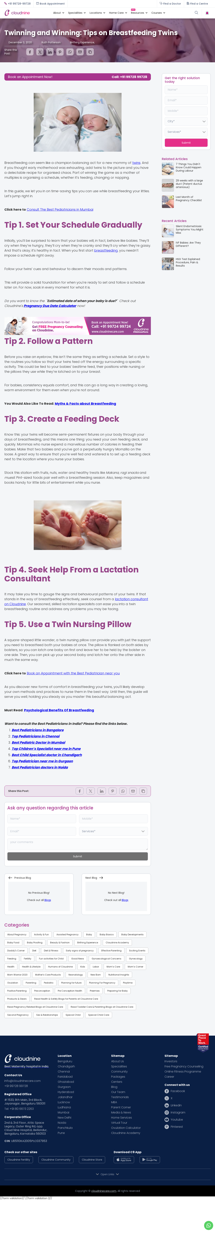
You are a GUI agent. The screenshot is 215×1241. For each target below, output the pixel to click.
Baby (89, 934)
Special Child (73, 1014)
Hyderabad (66, 1092)
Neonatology (76, 974)
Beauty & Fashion (60, 942)
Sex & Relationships (47, 1014)
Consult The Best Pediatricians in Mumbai (60, 209)
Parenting (31, 982)
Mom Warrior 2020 (17, 974)
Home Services (121, 1117)
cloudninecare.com (103, 1191)
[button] (57, 12)
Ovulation (12, 982)
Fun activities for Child (51, 958)
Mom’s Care (113, 966)
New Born (96, 974)
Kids (82, 966)
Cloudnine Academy (117, 942)
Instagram (178, 1112)
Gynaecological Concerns (106, 958)
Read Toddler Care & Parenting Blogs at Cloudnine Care (102, 1006)
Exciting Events (137, 950)
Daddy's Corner (16, 950)
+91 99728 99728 (16, 1086)
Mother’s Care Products (48, 974)
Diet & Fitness (51, 950)
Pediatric (49, 982)
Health (10, 966)
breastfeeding (106, 250)
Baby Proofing (34, 942)
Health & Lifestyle (31, 966)
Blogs (47, 900)
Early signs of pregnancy (80, 950)
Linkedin (176, 1105)
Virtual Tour (119, 1122)
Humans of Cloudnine (60, 966)
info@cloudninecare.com (22, 1081)
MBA (114, 1102)
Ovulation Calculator (126, 1128)
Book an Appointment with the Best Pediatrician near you (73, 673)
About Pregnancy (16, 934)
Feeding (11, 958)
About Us (117, 1061)
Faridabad (65, 1076)
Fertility (27, 958)
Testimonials (120, 1097)
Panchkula (65, 1128)
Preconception (42, 990)
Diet (34, 950)
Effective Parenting (111, 950)
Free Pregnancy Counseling (184, 1066)
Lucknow (64, 1102)
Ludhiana (64, 1107)
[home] (27, 12)
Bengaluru (65, 1061)
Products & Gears (17, 998)
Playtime (127, 982)
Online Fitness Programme (183, 1071)
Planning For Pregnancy (102, 982)
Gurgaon (64, 1087)
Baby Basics (107, 934)
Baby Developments (132, 934)
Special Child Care (98, 1014)
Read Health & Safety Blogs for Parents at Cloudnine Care (66, 998)
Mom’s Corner (135, 966)
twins (136, 162)
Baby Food (13, 942)
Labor (96, 966)
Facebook (178, 1091)
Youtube (177, 1119)
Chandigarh (66, 1066)
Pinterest (177, 1126)
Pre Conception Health (70, 990)
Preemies (95, 990)
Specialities (119, 1066)
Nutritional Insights (118, 974)
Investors (171, 1061)
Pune (61, 1133)
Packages (118, 1076)
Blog (114, 1087)
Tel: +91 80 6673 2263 (19, 1109)
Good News (77, 958)
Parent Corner (121, 1107)
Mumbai (63, 1112)
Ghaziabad (66, 1081)
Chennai (64, 1071)
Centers (116, 1081)
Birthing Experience (87, 942)
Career (169, 1076)
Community (119, 1071)
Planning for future (71, 982)
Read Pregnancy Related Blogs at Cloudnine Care (35, 1006)
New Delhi (64, 1117)
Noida (62, 1122)
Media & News (121, 1112)
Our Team (118, 1092)
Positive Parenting (17, 990)
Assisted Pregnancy (67, 934)
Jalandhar (65, 1097)
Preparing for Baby (117, 990)
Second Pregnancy (18, 1014)
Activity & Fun (41, 934)
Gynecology (136, 958)
